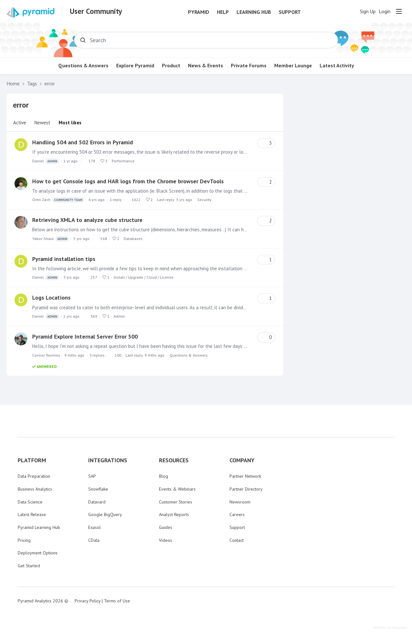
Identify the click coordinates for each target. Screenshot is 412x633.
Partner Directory (246, 489)
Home (13, 84)
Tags (32, 84)
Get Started (29, 566)
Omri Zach (58, 200)
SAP (92, 476)
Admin (119, 316)
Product (171, 65)
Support (290, 12)
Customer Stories (175, 502)
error (49, 84)
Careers (237, 514)
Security (204, 199)
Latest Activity (337, 65)
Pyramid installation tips (63, 259)
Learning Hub (254, 12)
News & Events (205, 65)
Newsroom (239, 502)
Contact (236, 540)
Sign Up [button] (368, 11)
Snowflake (98, 489)
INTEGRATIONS (107, 460)
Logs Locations (51, 297)
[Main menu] (399, 11)
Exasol (94, 527)
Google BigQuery (105, 514)
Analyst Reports (174, 514)
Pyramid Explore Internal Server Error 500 (85, 336)
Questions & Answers (83, 65)
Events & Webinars (177, 489)
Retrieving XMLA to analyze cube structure (87, 220)
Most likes (70, 123)
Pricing (24, 540)
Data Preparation (34, 476)
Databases (133, 238)
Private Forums (249, 65)
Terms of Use (117, 601)
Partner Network (245, 476)
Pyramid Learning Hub (39, 527)
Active (19, 123)
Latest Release (32, 514)
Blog (163, 476)
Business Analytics (35, 489)
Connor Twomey (46, 355)
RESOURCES (174, 460)
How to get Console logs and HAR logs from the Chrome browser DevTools (128, 181)
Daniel (45, 161)
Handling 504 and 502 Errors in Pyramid (82, 142)
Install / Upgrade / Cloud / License (143, 277)
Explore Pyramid (135, 65)
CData (93, 540)
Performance (123, 160)
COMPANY (242, 460)
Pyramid (198, 12)
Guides (165, 527)
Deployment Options (38, 553)
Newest (42, 123)
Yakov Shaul (50, 239)
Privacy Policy (87, 601)
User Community (96, 11)
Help (223, 12)
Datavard (97, 502)
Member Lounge (293, 65)
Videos (165, 540)
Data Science (30, 502)
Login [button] (384, 11)
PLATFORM (32, 460)
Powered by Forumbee (390, 628)
